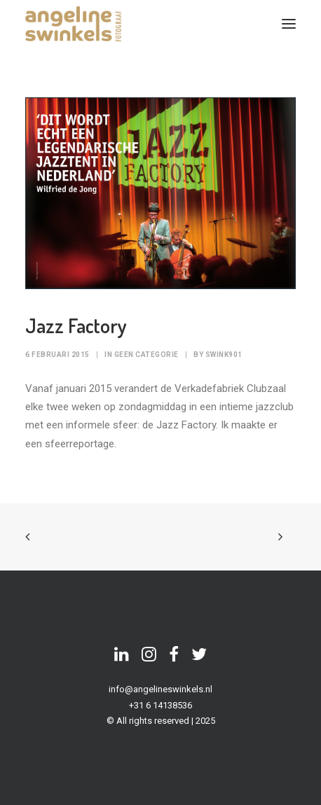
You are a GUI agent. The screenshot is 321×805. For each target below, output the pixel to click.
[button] (289, 24)
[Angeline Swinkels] (73, 23)
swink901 (224, 354)
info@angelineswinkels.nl (160, 689)
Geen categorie (146, 354)
